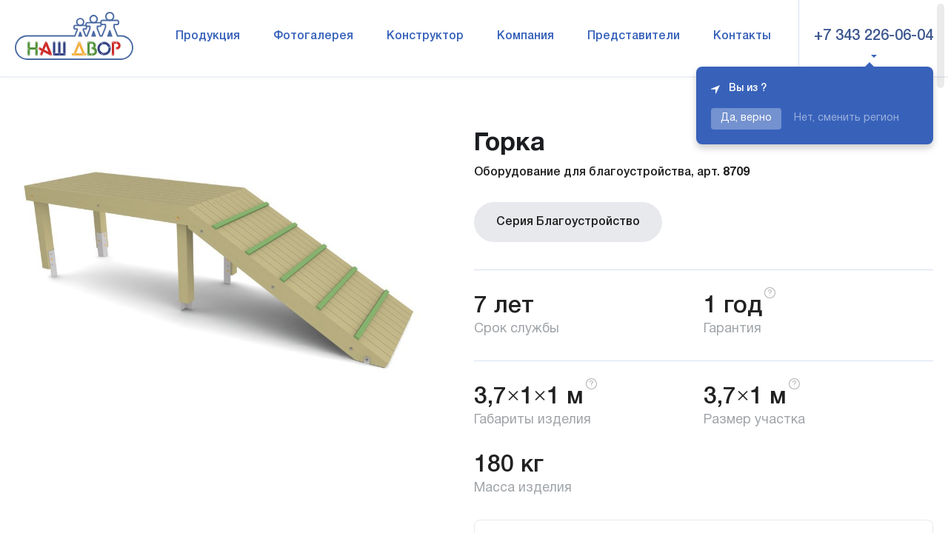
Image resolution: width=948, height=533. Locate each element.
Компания (525, 36)
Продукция (208, 36)
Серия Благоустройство (568, 222)
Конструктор (425, 36)
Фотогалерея (313, 36)
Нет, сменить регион (846, 118)
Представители (633, 36)
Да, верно (746, 118)
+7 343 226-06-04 (873, 36)
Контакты (742, 36)
